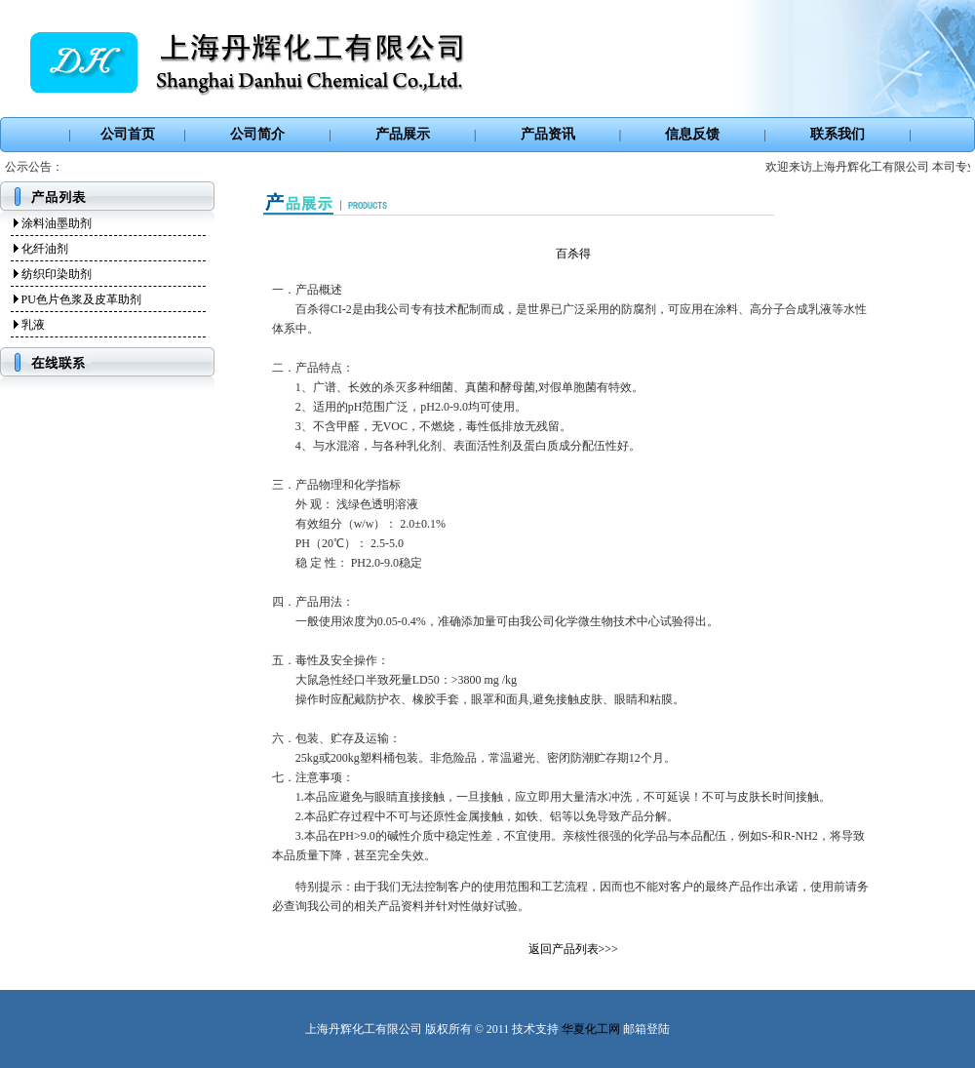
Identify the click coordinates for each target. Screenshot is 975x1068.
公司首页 (127, 134)
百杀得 (573, 253)
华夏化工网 (591, 1029)
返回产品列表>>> (573, 949)
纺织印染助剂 (56, 274)
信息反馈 (692, 134)
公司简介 (257, 134)
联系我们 (837, 134)
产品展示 (402, 134)
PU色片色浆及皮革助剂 (81, 299)
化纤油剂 (44, 249)
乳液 (33, 325)
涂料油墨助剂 (56, 223)
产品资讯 (548, 134)
